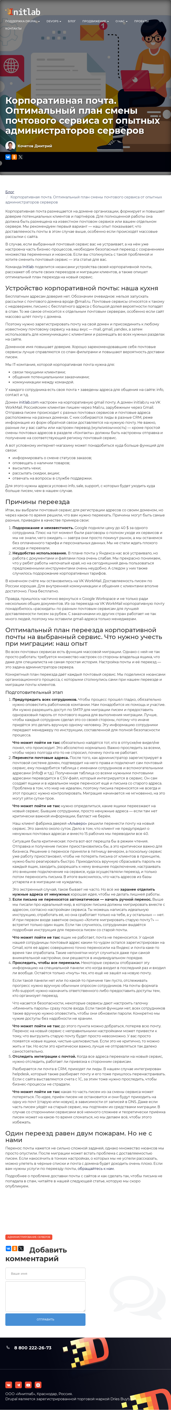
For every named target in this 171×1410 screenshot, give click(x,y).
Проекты (141, 21)
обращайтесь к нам (96, 1169)
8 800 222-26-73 (32, 1347)
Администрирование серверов (29, 1237)
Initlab (28, 267)
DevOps (54, 21)
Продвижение (95, 21)
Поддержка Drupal (22, 21)
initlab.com (29, 402)
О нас (122, 21)
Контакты (13, 28)
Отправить (45, 1319)
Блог (72, 21)
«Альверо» (77, 823)
